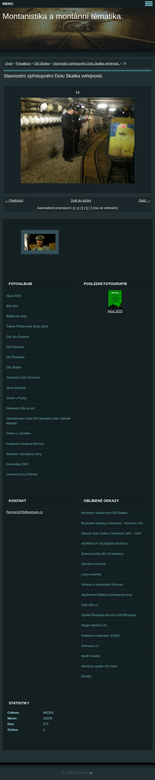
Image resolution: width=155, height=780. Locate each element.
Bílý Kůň (12, 306)
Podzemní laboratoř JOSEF (100, 636)
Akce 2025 (13, 296)
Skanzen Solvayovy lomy (23, 454)
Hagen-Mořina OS (94, 625)
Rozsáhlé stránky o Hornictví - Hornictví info (112, 523)
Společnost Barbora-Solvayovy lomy (106, 595)
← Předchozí (14, 200)
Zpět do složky (81, 200)
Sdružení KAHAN (93, 564)
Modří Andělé (90, 656)
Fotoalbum (23, 63)
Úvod (8, 63)
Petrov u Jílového (18, 433)
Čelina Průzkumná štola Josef (27, 326)
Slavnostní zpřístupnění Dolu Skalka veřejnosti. (86, 63)
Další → (144, 200)
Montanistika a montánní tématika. (62, 16)
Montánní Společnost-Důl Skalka (104, 513)
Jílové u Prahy (16, 398)
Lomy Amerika (91, 574)
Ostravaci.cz (90, 646)
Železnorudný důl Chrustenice (102, 554)
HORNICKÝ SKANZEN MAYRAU (104, 543)
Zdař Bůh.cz (89, 605)
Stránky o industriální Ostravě (102, 584)
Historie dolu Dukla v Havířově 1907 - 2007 (111, 533)
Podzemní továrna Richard (25, 444)
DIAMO (86, 676)
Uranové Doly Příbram (22, 474)
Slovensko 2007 (17, 464)
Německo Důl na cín (20, 408)
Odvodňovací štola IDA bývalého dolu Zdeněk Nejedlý (38, 421)
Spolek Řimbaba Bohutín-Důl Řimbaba (108, 615)
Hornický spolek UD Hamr (99, 666)
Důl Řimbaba (15, 357)
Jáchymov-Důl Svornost (23, 377)
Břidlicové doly (16, 316)
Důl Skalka (42, 63)
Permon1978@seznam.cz (24, 512)
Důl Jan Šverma (17, 337)
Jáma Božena (16, 388)
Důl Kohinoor (15, 347)
